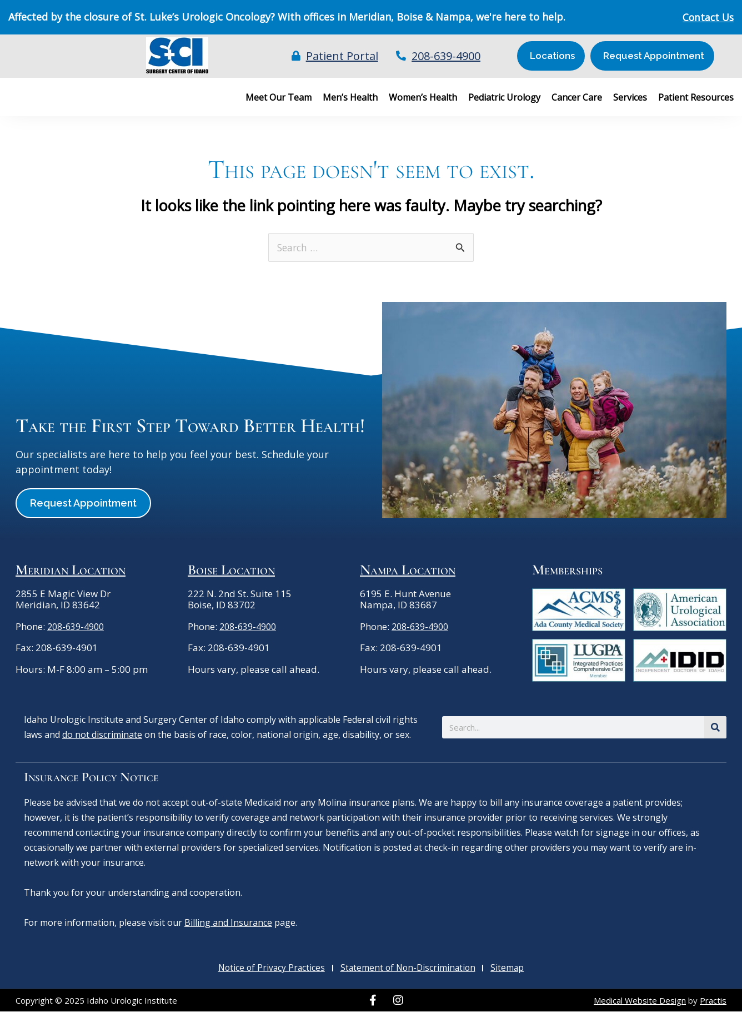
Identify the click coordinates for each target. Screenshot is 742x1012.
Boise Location (231, 570)
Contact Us (707, 17)
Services (630, 97)
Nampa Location (407, 570)
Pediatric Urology (504, 97)
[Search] (715, 728)
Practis (713, 1000)
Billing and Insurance (228, 923)
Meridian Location (71, 570)
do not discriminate (102, 735)
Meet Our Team (278, 97)
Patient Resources (696, 97)
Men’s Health (350, 97)
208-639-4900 (78, 627)
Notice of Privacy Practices (272, 969)
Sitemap (507, 969)
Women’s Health (423, 97)
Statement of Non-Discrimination (408, 969)
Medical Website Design (640, 1000)
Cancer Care (577, 97)
